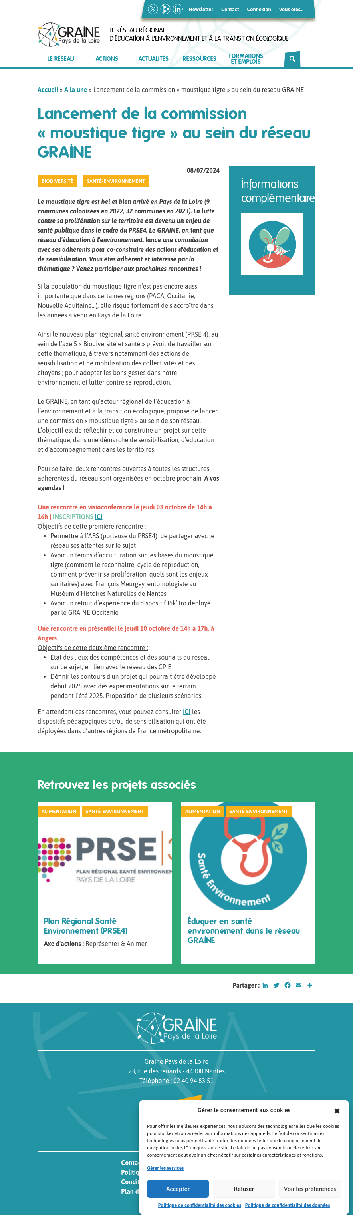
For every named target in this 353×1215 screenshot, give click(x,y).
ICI (99, 516)
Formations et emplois (246, 59)
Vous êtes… (291, 9)
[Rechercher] (292, 59)
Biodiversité (57, 181)
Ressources (199, 59)
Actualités (154, 59)
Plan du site (137, 1191)
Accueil (48, 89)
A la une (75, 89)
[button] (337, 1118)
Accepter (178, 1196)
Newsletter (201, 9)
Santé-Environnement (116, 181)
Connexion (259, 9)
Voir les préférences (310, 1196)
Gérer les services (165, 1176)
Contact (230, 9)
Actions (107, 59)
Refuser (244, 1196)
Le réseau (61, 59)
